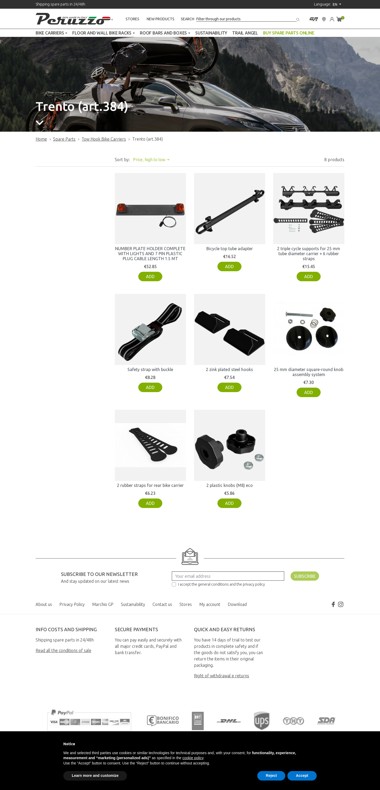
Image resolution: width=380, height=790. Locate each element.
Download (237, 604)
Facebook (333, 604)
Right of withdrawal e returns (221, 675)
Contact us (162, 604)
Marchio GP (102, 604)
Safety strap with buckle (150, 369)
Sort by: (122, 159)
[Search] (246, 19)
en (335, 4)
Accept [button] (302, 775)
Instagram (340, 604)
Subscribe (305, 576)
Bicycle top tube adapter (229, 248)
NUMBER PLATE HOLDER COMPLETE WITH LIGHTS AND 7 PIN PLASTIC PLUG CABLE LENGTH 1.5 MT (150, 253)
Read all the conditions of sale (63, 650)
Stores (132, 19)
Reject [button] (271, 775)
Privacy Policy (72, 604)
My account (209, 604)
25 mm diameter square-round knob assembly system (308, 372)
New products (160, 19)
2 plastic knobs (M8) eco (229, 485)
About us (44, 604)
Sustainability (133, 604)
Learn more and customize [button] (95, 775)
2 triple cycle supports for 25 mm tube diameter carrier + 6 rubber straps (308, 253)
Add (150, 276)
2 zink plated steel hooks (229, 369)
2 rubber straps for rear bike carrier (150, 485)
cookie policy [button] (192, 758)
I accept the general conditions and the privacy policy (221, 584)
